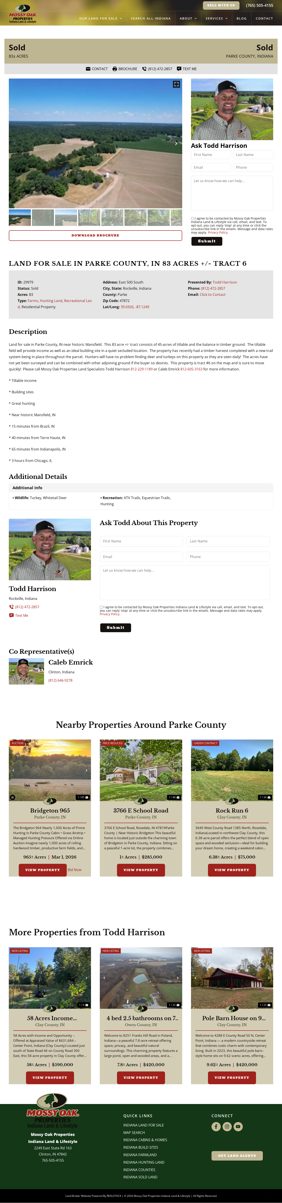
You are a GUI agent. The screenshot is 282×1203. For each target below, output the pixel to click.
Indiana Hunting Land (144, 1162)
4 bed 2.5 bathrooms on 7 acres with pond (141, 1018)
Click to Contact (213, 294)
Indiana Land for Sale (143, 1125)
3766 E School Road (141, 811)
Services (217, 18)
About (188, 18)
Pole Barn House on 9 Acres (232, 1018)
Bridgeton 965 (50, 811)
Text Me (18, 615)
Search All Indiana (151, 18)
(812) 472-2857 (213, 288)
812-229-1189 (142, 369)
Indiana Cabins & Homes (145, 1140)
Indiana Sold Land (140, 1177)
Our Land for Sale (100, 18)
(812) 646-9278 (60, 680)
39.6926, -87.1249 (135, 306)
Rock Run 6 (232, 811)
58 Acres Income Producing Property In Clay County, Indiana (50, 1018)
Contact (264, 18)
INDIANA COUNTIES (139, 1169)
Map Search (134, 1132)
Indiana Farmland (140, 1154)
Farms (33, 300)
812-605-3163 (191, 369)
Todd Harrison (225, 282)
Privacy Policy (218, 232)
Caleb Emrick (70, 662)
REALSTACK (114, 1196)
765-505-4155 (53, 1160)
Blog (242, 18)
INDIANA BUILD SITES (140, 1147)
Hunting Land (51, 300)
